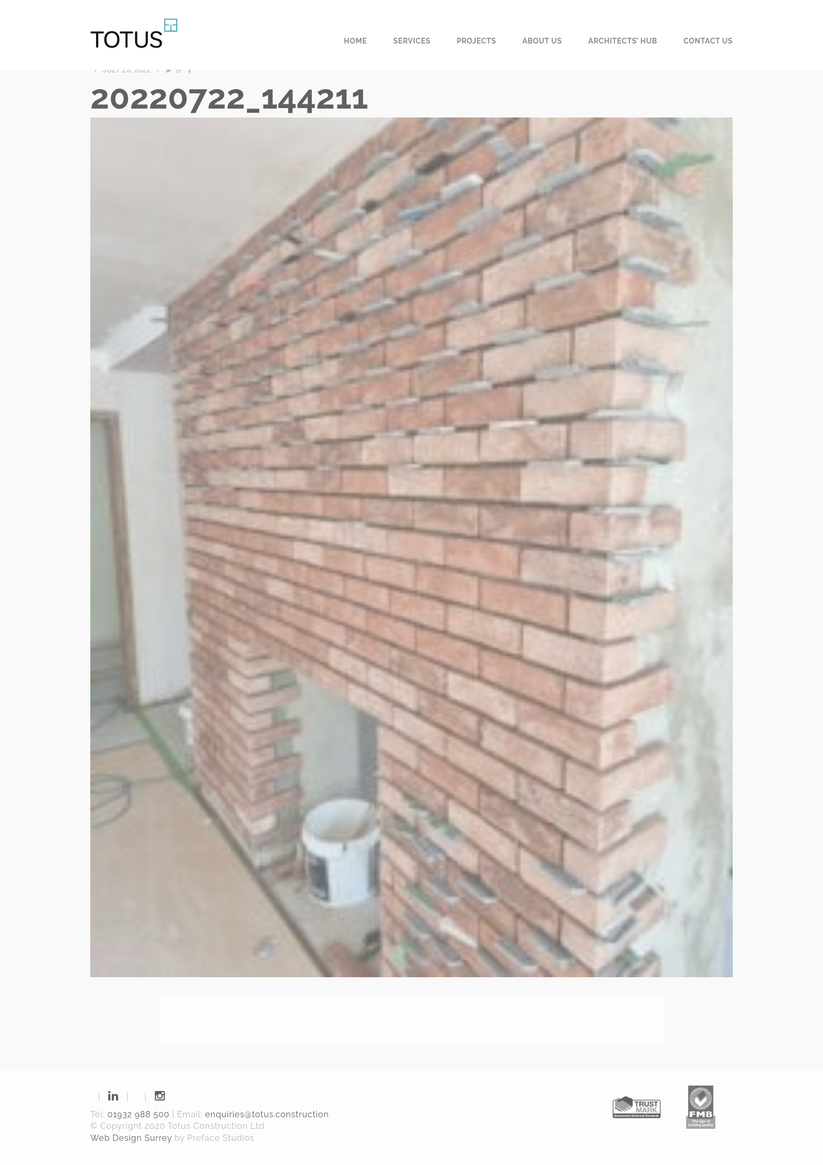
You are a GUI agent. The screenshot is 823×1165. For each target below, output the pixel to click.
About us (542, 41)
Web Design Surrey (131, 1138)
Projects (476, 41)
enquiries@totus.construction (267, 1114)
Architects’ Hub (623, 41)
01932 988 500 (139, 1114)
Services (411, 41)
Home (355, 41)
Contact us (708, 41)
